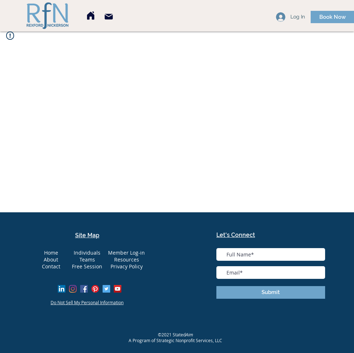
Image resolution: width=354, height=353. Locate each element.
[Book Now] (332, 17)
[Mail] (108, 16)
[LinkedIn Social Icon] (61, 289)
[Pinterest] (95, 289)
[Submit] (270, 292)
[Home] (90, 15)
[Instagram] (73, 289)
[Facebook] (84, 289)
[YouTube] (117, 289)
